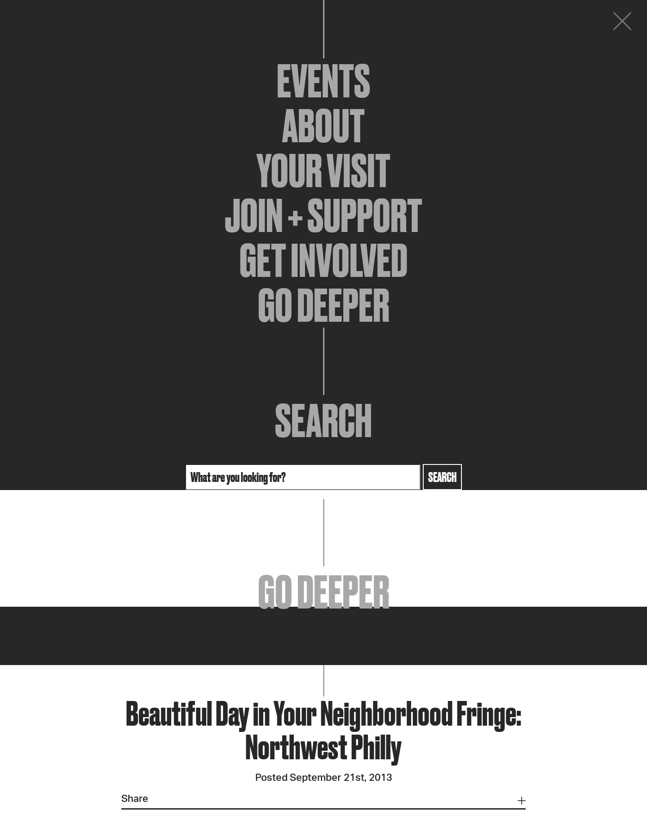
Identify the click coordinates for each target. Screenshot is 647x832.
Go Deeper (324, 305)
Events (323, 80)
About (323, 125)
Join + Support (323, 215)
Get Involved (323, 260)
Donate (568, 23)
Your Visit (323, 170)
